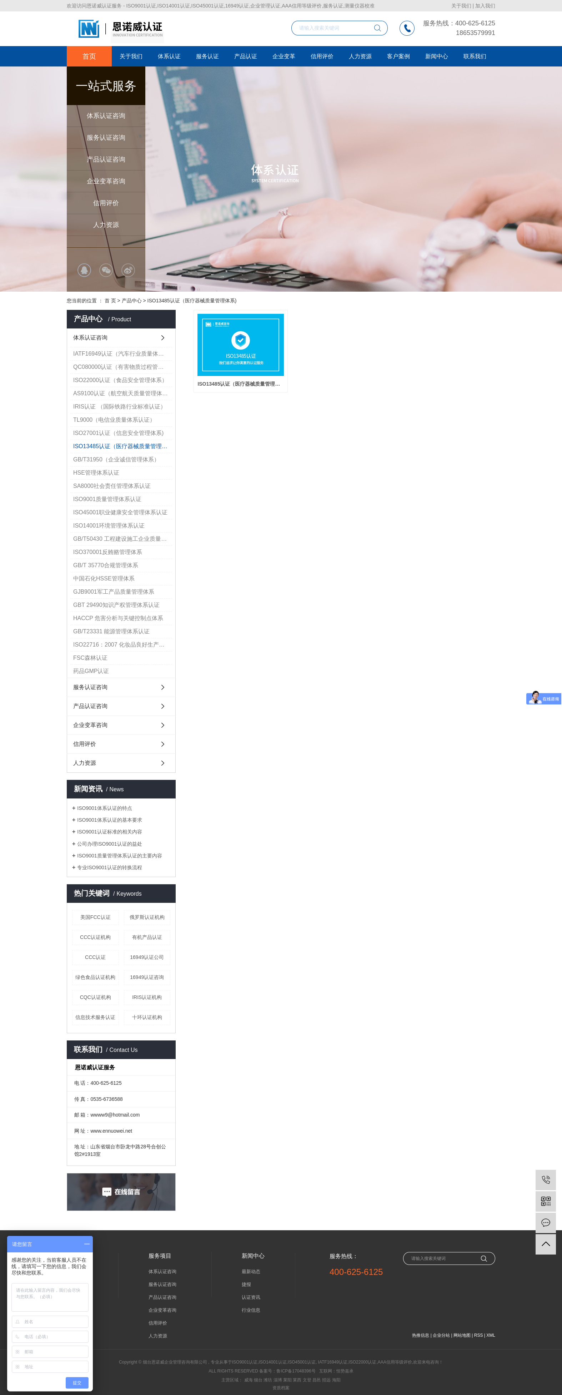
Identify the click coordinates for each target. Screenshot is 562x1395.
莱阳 (287, 1379)
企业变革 (283, 56)
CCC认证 (95, 957)
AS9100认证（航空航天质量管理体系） (122, 393)
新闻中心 (436, 56)
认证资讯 (251, 1297)
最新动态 (251, 1271)
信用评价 (106, 203)
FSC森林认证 (90, 658)
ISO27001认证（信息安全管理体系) (118, 433)
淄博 (278, 1379)
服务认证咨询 (106, 137)
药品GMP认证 (91, 671)
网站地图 (462, 1335)
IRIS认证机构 (147, 997)
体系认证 (169, 56)
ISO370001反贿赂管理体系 (107, 552)
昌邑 (316, 1379)
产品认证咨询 (106, 159)
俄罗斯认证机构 (147, 917)
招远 (326, 1379)
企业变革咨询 (106, 181)
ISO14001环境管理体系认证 (109, 526)
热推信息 (420, 1335)
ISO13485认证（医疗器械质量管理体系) (192, 300)
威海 (248, 1379)
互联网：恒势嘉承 (336, 1371)
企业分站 (441, 1335)
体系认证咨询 (106, 115)
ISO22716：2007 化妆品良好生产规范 (121, 645)
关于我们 (461, 6)
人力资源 (106, 224)
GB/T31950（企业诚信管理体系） (116, 459)
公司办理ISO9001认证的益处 (109, 844)
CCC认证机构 (95, 937)
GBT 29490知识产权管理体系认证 (116, 605)
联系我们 (474, 56)
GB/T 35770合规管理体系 (105, 565)
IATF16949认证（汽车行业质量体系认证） (122, 354)
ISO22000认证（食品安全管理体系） (120, 380)
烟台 (258, 1379)
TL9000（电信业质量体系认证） (114, 420)
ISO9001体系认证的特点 (104, 808)
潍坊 (268, 1379)
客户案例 (398, 56)
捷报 (246, 1284)
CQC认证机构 (95, 997)
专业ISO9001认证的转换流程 (109, 867)
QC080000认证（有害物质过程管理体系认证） (122, 367)
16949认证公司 (147, 957)
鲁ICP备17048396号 (295, 1371)
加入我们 (485, 6)
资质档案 (281, 1387)
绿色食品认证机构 (95, 977)
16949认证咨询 (147, 977)
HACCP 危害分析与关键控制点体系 (118, 618)
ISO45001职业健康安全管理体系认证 (120, 512)
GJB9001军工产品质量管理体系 (113, 592)
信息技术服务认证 (95, 1017)
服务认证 (207, 56)
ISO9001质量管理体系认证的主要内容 (119, 856)
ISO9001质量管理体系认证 (107, 499)
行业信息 (251, 1310)
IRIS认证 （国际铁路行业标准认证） (119, 407)
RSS (478, 1335)
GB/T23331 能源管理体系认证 (111, 631)
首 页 (110, 300)
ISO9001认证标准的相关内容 (109, 832)
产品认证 (245, 56)
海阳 (336, 1379)
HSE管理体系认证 (96, 473)
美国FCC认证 (95, 917)
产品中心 (132, 300)
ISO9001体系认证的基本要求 (109, 820)
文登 (307, 1379)
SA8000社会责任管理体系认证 (112, 486)
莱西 (297, 1379)
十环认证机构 (147, 1017)
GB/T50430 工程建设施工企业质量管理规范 (122, 539)
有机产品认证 (147, 937)
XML (490, 1335)
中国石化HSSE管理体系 (104, 578)
